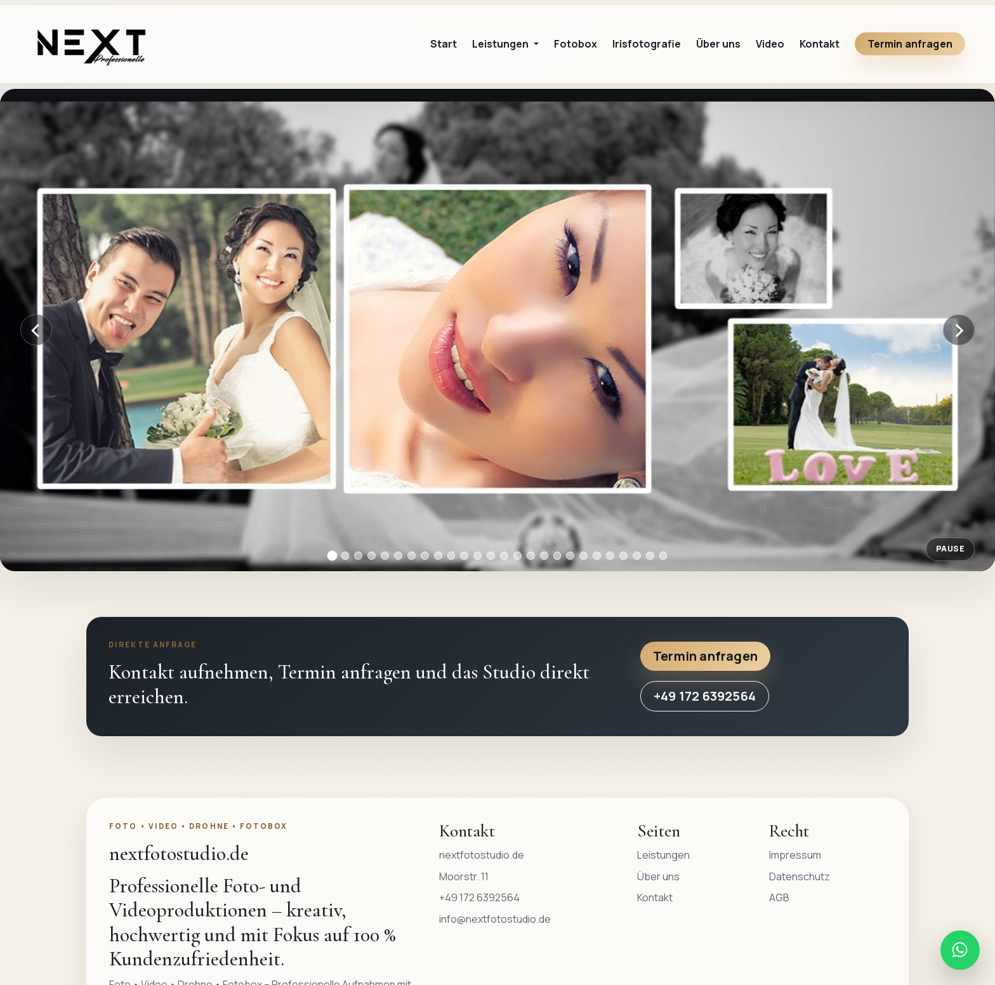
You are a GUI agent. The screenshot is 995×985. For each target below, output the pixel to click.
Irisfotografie (646, 44)
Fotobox (575, 44)
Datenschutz (799, 876)
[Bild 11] (464, 556)
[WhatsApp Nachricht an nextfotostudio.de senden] (960, 950)
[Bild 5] (385, 556)
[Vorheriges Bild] (36, 330)
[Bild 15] (517, 556)
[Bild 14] (504, 556)
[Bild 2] (345, 556)
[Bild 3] (358, 556)
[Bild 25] (650, 556)
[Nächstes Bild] (959, 330)
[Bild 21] (597, 556)
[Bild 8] (425, 556)
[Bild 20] (583, 556)
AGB (779, 897)
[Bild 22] (610, 556)
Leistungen (663, 855)
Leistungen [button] (501, 44)
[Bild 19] (570, 556)
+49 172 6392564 (705, 695)
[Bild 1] (332, 556)
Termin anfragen (909, 44)
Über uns (718, 44)
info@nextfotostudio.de (495, 919)
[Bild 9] (438, 556)
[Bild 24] (637, 556)
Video (770, 44)
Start (443, 44)
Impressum (795, 855)
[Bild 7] (411, 556)
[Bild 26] (663, 556)
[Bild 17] (544, 556)
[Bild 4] (371, 556)
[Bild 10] (451, 556)
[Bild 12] (477, 556)
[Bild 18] (557, 556)
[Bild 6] (398, 556)
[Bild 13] (491, 556)
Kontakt (820, 44)
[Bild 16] (531, 556)
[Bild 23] (623, 556)
